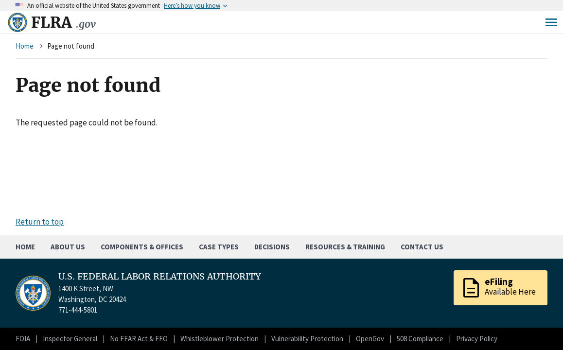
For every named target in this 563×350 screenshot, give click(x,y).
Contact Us (422, 246)
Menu (551, 22)
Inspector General (70, 338)
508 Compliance (420, 338)
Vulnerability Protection (307, 338)
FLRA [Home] (63, 22)
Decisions (272, 246)
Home (25, 46)
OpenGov (370, 338)
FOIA (23, 338)
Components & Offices (142, 246)
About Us (68, 246)
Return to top (40, 221)
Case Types (219, 246)
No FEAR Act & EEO (139, 338)
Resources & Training (345, 246)
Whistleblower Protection (219, 338)
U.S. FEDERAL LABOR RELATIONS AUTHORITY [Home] (159, 276)
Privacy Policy (476, 338)
